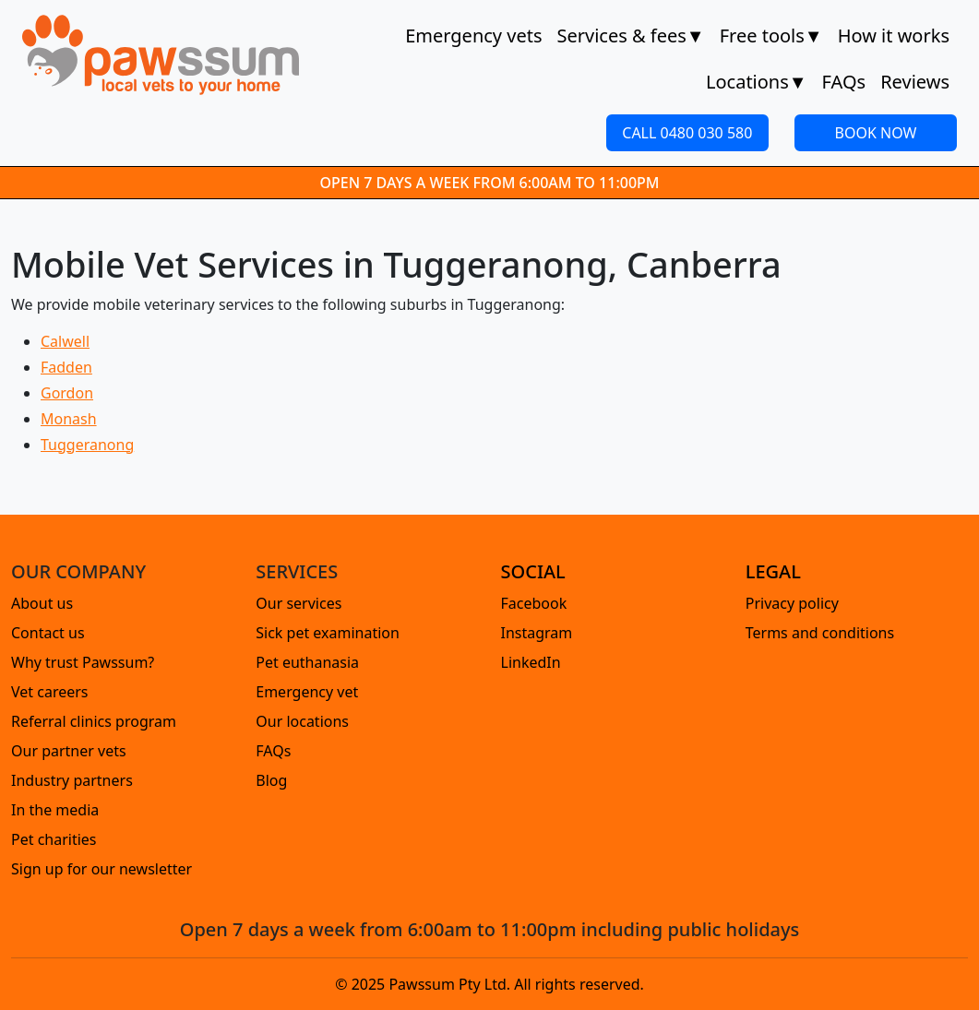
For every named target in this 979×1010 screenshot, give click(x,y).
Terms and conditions (820, 633)
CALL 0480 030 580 (687, 133)
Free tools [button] (771, 36)
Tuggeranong (87, 444)
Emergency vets (473, 35)
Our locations (302, 721)
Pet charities (54, 839)
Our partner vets (68, 751)
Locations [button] (756, 82)
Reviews (914, 81)
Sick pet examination (328, 633)
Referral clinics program (93, 721)
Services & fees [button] (630, 36)
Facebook (534, 603)
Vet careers (50, 692)
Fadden (66, 367)
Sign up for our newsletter (101, 869)
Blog (271, 780)
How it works (893, 35)
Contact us (48, 633)
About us (42, 603)
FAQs (844, 81)
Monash (69, 419)
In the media (55, 810)
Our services (298, 603)
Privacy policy (792, 603)
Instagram (537, 633)
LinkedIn (531, 662)
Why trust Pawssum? (82, 662)
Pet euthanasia (307, 662)
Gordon (67, 393)
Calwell (65, 341)
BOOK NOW (876, 133)
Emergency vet (307, 692)
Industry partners (72, 780)
